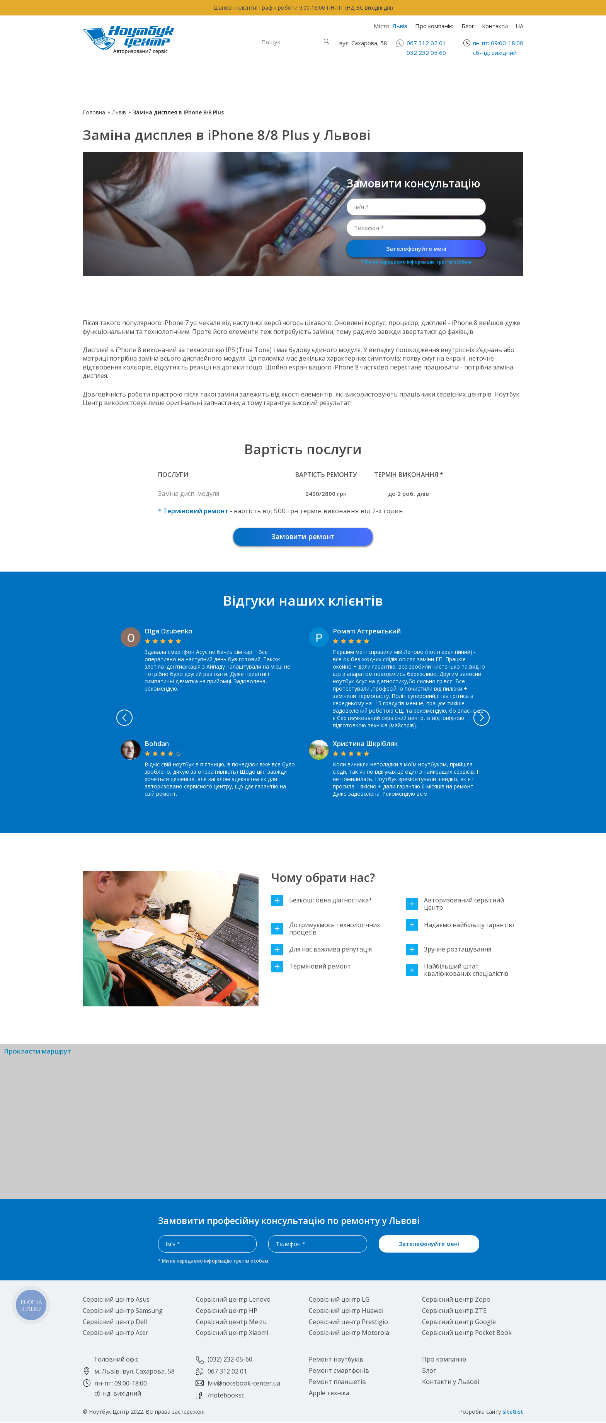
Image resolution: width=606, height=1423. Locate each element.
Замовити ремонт (303, 537)
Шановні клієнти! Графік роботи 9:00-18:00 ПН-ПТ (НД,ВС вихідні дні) (303, 7)
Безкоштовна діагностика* (321, 902)
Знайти (326, 41)
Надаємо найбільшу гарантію (460, 926)
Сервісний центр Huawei (346, 1311)
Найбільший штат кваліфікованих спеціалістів (457, 971)
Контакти (495, 26)
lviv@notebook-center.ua (244, 1384)
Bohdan (157, 744)
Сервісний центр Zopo (456, 1301)
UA (519, 26)
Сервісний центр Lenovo (233, 1301)
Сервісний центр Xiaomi (232, 1334)
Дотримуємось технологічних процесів (325, 930)
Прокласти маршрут (37, 1053)
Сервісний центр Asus (116, 1301)
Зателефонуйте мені (416, 248)
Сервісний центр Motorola (349, 1334)
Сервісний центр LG (339, 1301)
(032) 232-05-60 (230, 1361)
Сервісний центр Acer (115, 1334)
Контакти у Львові (450, 1383)
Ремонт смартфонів (371, 79)
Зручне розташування (448, 951)
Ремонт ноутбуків (142, 83)
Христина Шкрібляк (365, 744)
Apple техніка (246, 83)
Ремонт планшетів (369, 87)
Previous (90, 719)
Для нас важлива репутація (321, 951)
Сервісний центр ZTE (454, 1311)
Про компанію (434, 26)
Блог (467, 26)
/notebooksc (226, 1396)
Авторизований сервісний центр (455, 905)
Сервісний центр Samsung (123, 1311)
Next (516, 719)
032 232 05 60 (426, 52)
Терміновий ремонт (311, 968)
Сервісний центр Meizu (231, 1323)
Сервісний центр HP (226, 1311)
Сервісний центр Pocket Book (467, 1334)
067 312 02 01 (426, 43)
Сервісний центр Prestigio (348, 1323)
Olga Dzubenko (168, 632)
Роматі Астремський (367, 632)
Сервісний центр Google (459, 1323)
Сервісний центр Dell (115, 1323)
